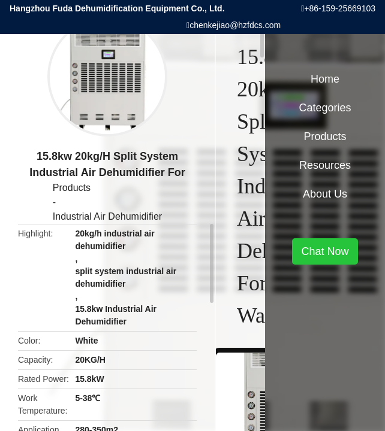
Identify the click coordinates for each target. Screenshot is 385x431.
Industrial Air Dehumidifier (107, 216)
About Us (325, 194)
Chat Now (324, 251)
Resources (325, 165)
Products (72, 188)
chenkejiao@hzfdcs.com (235, 25)
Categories (325, 108)
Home (325, 79)
